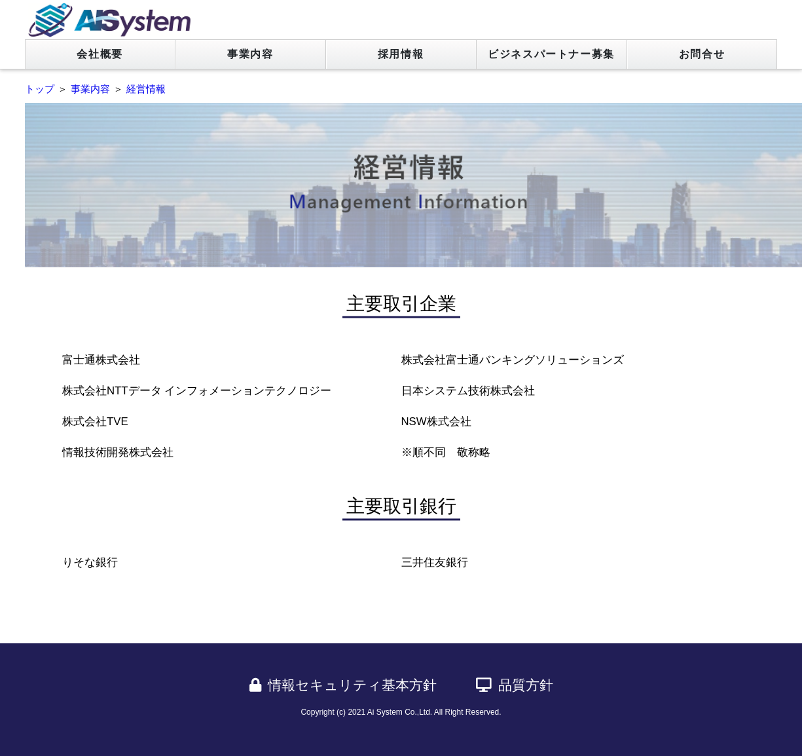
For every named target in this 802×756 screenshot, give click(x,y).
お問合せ (702, 54)
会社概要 (99, 54)
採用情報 (401, 54)
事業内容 (250, 54)
